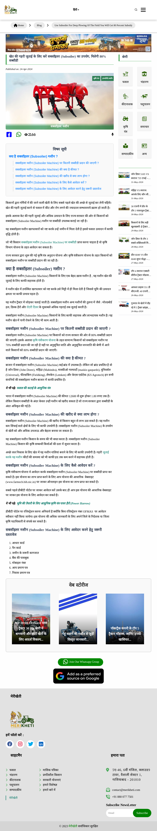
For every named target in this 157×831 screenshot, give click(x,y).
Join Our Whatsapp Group (81, 662)
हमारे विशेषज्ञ (50, 784)
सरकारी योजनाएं (52, 780)
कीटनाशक (15, 780)
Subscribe (142, 813)
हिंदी (76, 10)
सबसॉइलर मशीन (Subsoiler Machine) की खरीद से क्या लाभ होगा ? (52, 176)
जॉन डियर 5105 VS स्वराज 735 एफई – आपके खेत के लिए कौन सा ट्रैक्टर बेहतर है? (140, 176)
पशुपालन (14, 784)
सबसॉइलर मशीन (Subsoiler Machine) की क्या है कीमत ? (47, 169)
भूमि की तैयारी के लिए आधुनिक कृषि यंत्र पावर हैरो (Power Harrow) (53, 503)
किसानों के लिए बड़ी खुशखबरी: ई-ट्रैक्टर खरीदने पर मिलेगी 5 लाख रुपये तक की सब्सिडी (140, 225)
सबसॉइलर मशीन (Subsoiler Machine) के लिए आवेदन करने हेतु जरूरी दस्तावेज (58, 188)
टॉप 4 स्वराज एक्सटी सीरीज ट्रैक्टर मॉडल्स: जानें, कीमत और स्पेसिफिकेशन (140, 273)
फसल (13, 770)
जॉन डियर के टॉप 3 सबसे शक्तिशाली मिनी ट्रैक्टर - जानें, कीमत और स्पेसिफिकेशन (140, 241)
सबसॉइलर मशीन (60, 126)
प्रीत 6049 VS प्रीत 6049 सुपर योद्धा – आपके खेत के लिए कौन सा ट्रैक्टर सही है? (140, 257)
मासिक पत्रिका (50, 770)
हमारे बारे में (49, 789)
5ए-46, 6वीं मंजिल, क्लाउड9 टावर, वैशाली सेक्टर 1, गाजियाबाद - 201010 (131, 774)
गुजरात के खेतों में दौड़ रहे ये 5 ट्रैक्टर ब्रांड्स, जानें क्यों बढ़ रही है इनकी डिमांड (140, 305)
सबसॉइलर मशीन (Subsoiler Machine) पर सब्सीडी (48, 242)
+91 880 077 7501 (119, 796)
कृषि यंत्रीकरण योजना (44, 340)
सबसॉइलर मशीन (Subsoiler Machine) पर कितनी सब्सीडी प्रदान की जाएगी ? (57, 163)
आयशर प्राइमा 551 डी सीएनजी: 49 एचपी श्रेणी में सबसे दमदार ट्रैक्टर (140, 289)
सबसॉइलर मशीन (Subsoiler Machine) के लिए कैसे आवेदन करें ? (50, 182)
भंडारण (13, 774)
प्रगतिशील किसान (52, 774)
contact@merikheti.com (123, 789)
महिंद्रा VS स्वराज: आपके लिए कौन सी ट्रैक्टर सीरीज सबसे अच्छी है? (139, 192)
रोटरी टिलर (32, 307)
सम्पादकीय (15, 789)
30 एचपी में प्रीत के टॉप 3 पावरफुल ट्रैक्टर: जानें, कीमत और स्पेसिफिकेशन (141, 208)
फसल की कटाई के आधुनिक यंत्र (33, 388)
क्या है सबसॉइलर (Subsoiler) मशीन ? (33, 156)
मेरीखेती (13, 797)
